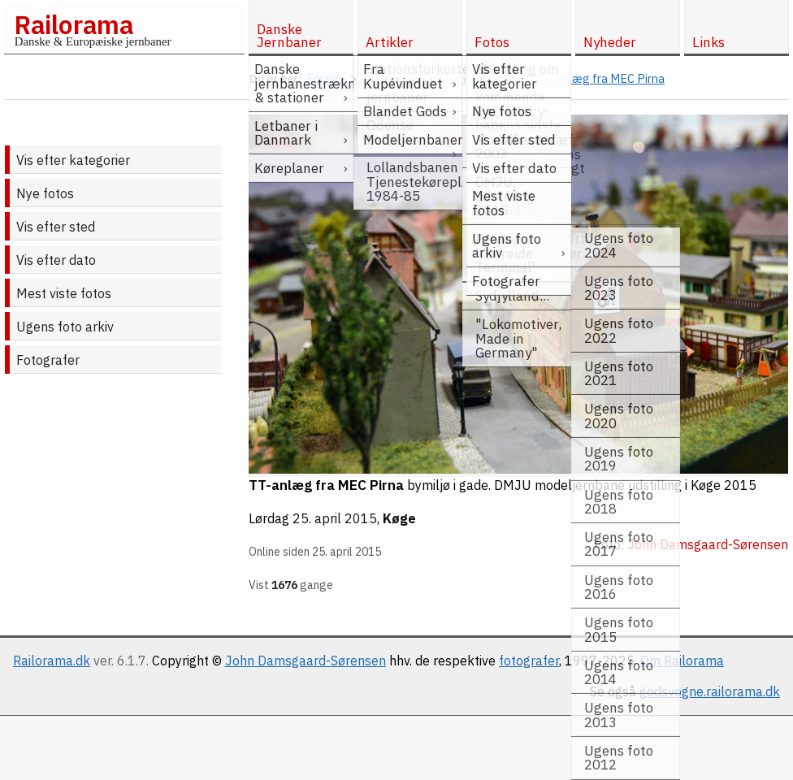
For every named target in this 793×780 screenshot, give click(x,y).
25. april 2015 (334, 518)
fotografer (529, 660)
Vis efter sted (55, 227)
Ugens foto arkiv (65, 326)
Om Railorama (682, 660)
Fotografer (48, 360)
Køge (399, 518)
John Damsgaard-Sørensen (305, 660)
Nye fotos (45, 193)
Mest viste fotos (63, 293)
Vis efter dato (56, 260)
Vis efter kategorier (73, 160)
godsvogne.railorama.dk (709, 691)
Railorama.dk (51, 660)
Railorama (73, 24)
